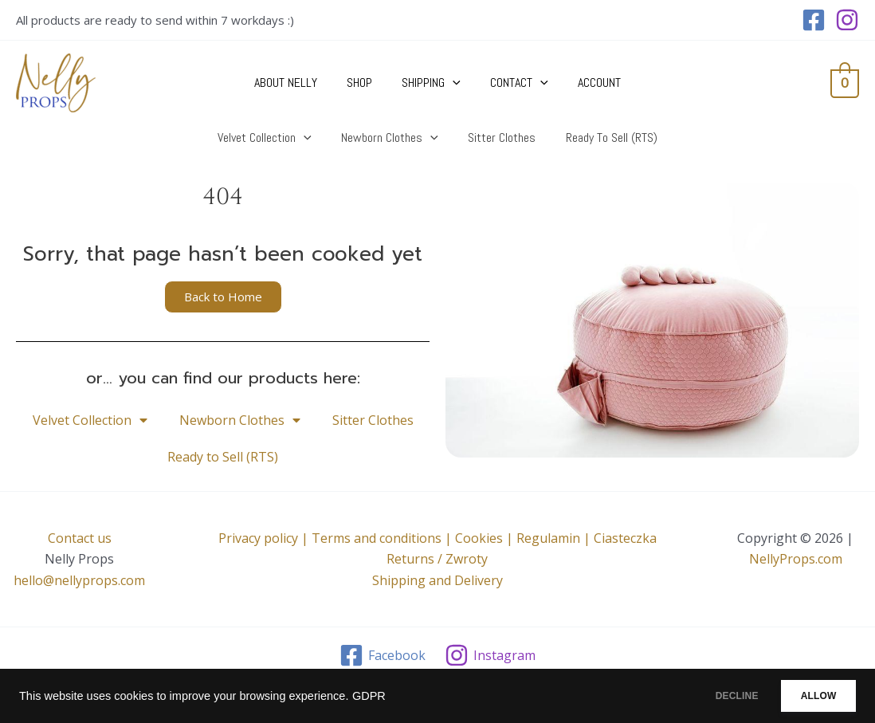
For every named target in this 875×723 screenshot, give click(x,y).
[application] (453, 83)
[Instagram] (847, 20)
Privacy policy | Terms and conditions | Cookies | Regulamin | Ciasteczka (437, 538)
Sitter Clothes (373, 420)
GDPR (369, 696)
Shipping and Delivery (437, 580)
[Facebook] (814, 20)
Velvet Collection (90, 420)
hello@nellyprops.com (79, 580)
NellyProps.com (795, 559)
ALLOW (810, 695)
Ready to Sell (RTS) (222, 457)
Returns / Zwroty (437, 559)
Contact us (80, 538)
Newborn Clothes (239, 420)
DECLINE (711, 695)
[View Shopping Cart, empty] (844, 83)
